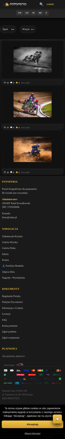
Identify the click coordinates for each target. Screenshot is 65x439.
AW (40, 13)
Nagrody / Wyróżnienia (13, 277)
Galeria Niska (8, 248)
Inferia (5, 254)
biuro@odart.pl (9, 217)
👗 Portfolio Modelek (13, 266)
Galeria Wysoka (10, 242)
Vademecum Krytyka (12, 236)
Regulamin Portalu (11, 296)
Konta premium (9, 326)
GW (19, 13)
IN (33, 13)
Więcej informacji (32, 433)
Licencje (6, 314)
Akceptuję (32, 424)
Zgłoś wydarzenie (10, 337)
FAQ (4, 320)
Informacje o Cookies (12, 308)
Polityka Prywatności (12, 302)
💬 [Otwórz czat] (57, 419)
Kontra (5, 260)
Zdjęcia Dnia (8, 272)
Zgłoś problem (9, 331)
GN (26, 13)
